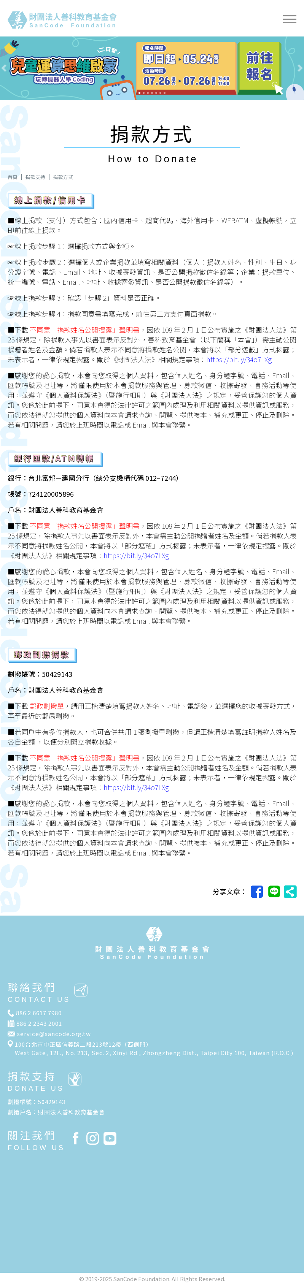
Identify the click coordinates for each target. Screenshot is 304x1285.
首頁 (13, 177)
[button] (23, 68)
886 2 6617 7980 (39, 1013)
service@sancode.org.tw (54, 1034)
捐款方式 (63, 177)
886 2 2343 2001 (39, 1023)
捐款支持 (35, 177)
